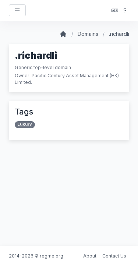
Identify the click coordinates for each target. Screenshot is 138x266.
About (89, 256)
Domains (88, 34)
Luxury (24, 124)
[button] (115, 10)
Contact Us (114, 256)
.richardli (119, 34)
